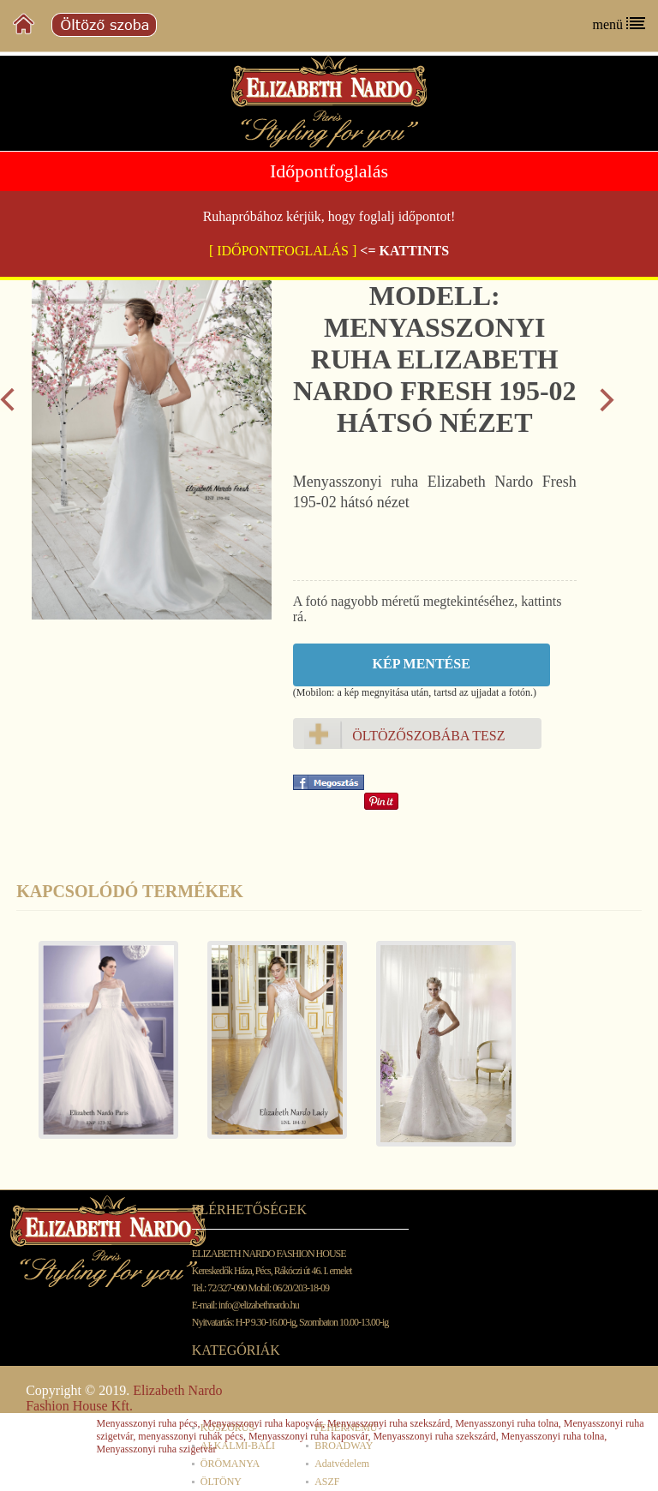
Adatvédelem (341, 1464)
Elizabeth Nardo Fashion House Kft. (124, 1398)
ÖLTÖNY (221, 1482)
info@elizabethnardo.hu (258, 1305)
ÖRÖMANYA (230, 1464)
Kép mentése (421, 663)
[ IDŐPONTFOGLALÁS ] (282, 250)
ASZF (326, 1482)
